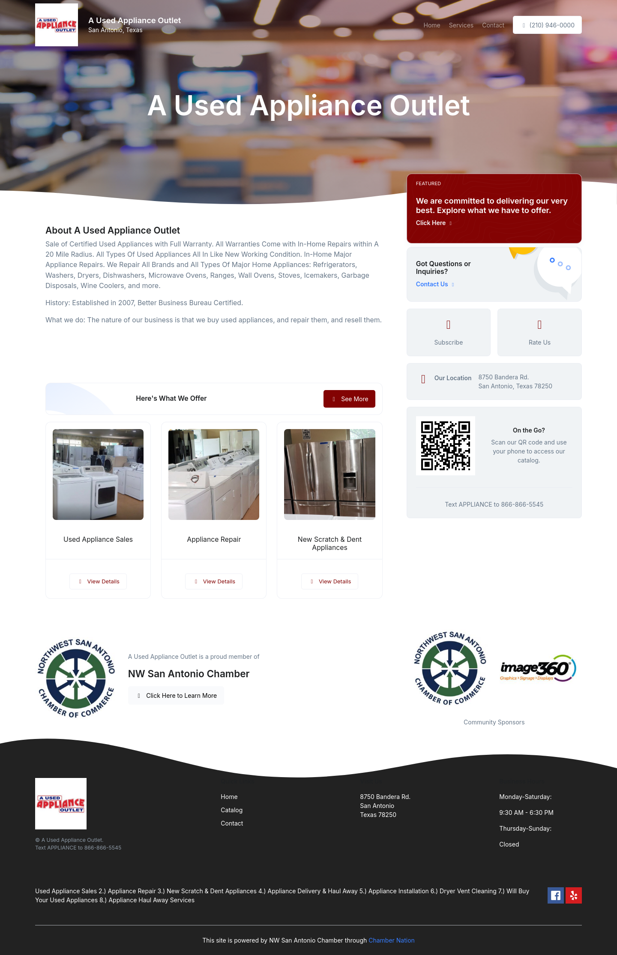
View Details (98, 581)
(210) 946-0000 (547, 25)
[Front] (58, 24)
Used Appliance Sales (98, 539)
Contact (493, 25)
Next (588, 668)
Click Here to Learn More (176, 695)
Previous (400, 668)
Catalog (232, 810)
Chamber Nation (391, 940)
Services (461, 25)
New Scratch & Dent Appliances (330, 543)
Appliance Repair (214, 539)
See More (349, 398)
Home (432, 25)
